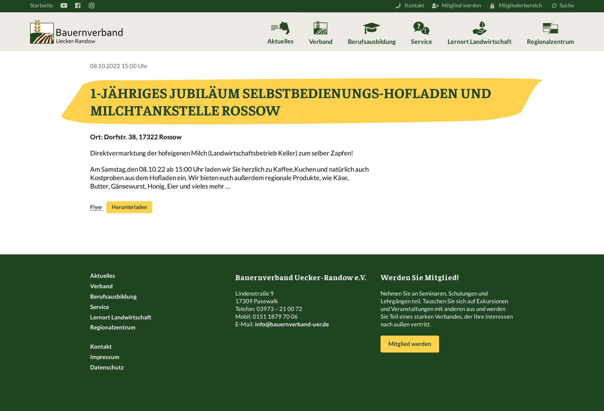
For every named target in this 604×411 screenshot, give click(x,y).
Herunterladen (129, 207)
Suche (567, 5)
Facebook (77, 5)
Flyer (96, 207)
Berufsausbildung (372, 41)
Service (421, 41)
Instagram (91, 5)
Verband (320, 41)
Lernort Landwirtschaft (480, 41)
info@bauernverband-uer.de (292, 324)
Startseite (41, 5)
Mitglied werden (461, 5)
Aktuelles (280, 41)
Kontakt (414, 5)
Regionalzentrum (550, 41)
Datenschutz (107, 367)
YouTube (63, 5)
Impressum (104, 356)
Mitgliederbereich (520, 5)
